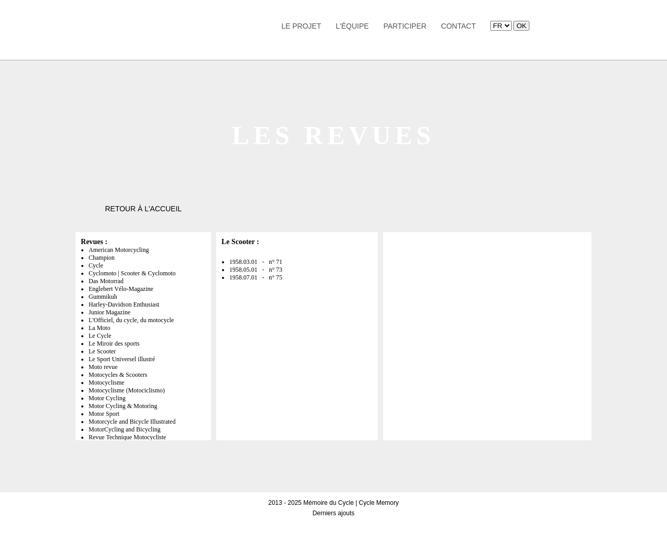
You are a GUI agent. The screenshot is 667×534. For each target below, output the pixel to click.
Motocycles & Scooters (118, 374)
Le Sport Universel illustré (122, 359)
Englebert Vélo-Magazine (121, 289)
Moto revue (103, 367)
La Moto (99, 328)
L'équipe (352, 26)
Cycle (96, 265)
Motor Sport (104, 413)
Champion (102, 257)
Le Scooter (102, 351)
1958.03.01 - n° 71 (255, 261)
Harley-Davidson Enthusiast (124, 304)
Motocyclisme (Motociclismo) (127, 390)
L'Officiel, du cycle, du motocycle (131, 320)
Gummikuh (103, 296)
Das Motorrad (106, 281)
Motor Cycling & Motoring (123, 406)
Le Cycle (100, 335)
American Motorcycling (119, 249)
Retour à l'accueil (143, 209)
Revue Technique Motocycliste (127, 437)
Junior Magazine (109, 312)
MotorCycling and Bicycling (124, 429)
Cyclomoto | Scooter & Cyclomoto (132, 273)
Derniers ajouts (334, 513)
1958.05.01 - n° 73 (255, 269)
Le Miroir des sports (114, 343)
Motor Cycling (107, 398)
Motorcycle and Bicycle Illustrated (132, 421)
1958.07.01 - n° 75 (255, 277)
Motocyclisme (107, 382)
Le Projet (301, 26)
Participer (405, 26)
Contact (458, 26)
